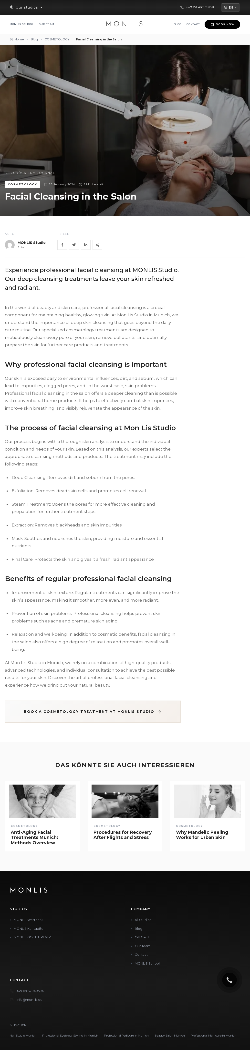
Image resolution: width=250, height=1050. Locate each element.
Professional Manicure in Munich (213, 1035)
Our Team (46, 24)
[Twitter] (74, 245)
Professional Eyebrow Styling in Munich (70, 1035)
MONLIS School (22, 24)
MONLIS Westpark (28, 920)
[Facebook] (62, 245)
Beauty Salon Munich (170, 1035)
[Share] (97, 245)
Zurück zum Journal (30, 173)
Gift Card (142, 937)
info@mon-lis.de (29, 1000)
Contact (193, 24)
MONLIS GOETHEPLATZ (32, 937)
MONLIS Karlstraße (28, 929)
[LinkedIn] (86, 245)
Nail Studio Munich (23, 1035)
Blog (178, 24)
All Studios (143, 920)
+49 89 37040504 (30, 991)
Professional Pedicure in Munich (126, 1035)
